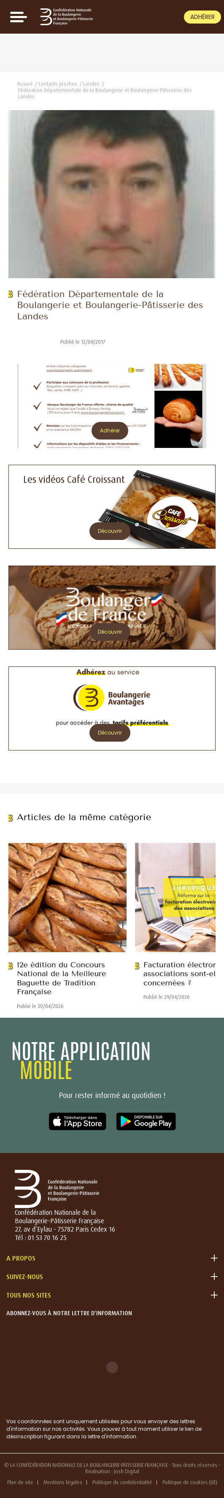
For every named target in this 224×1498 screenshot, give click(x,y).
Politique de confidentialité (122, 1482)
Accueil (24, 84)
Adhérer (202, 17)
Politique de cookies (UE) (189, 1482)
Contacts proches (57, 84)
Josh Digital (126, 1471)
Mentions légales (62, 1482)
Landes (91, 84)
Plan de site (20, 1482)
